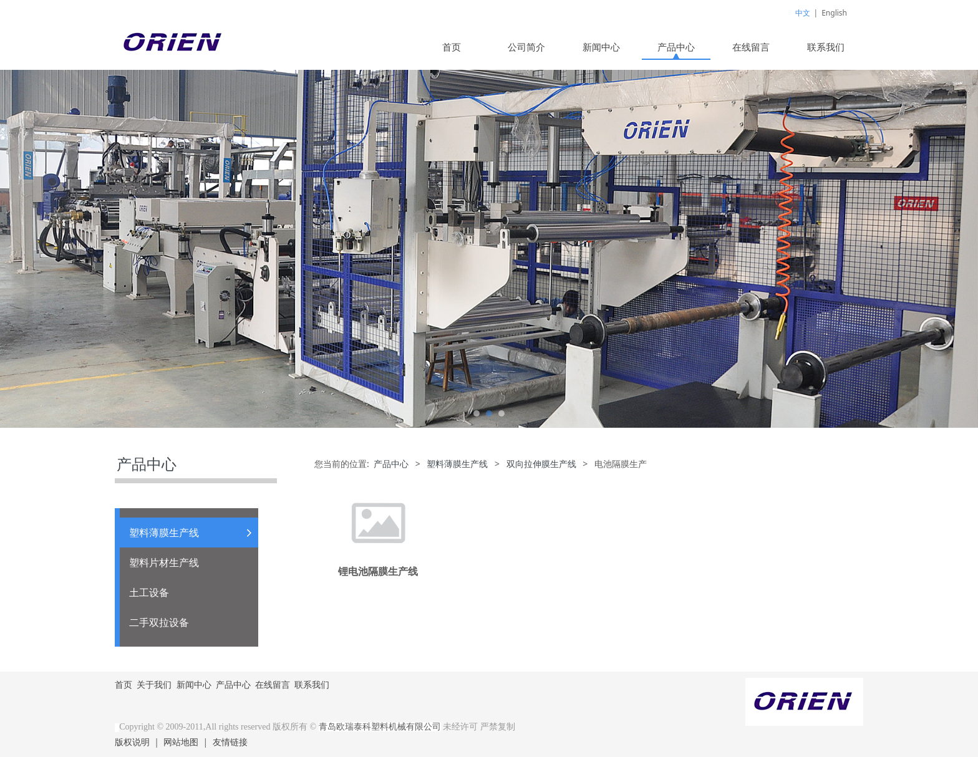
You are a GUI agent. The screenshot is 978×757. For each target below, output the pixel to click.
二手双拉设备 (159, 622)
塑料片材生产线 (164, 562)
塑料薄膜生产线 (164, 532)
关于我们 (154, 684)
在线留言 (751, 47)
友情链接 (230, 742)
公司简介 (526, 47)
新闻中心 (601, 47)
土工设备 (149, 592)
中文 (802, 12)
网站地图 (180, 742)
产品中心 (676, 47)
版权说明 (132, 742)
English (834, 12)
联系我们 (826, 47)
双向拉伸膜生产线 (541, 464)
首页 (451, 47)
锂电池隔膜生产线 (378, 571)
